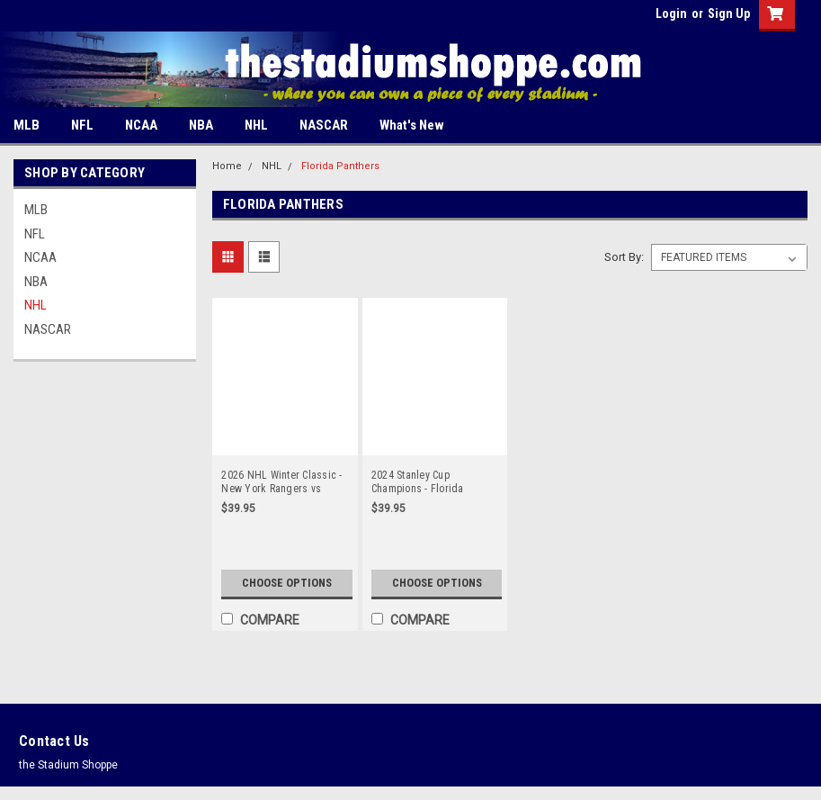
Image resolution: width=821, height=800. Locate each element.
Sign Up (729, 13)
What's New (411, 125)
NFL (82, 125)
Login (671, 13)
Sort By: (624, 257)
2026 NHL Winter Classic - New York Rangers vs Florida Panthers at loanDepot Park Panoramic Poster (282, 482)
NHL (256, 125)
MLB (26, 125)
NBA (201, 125)
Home (227, 166)
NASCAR (323, 125)
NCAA (141, 125)
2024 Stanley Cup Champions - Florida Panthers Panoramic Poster (433, 482)
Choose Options (286, 576)
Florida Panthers (340, 166)
